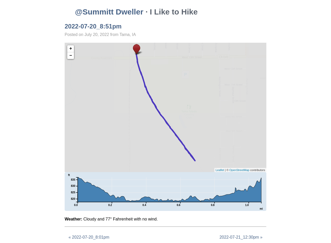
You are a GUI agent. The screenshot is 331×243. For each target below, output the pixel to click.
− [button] (70, 56)
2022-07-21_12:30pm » (241, 237)
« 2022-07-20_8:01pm (89, 237)
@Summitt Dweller (109, 12)
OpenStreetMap (239, 170)
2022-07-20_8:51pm (93, 26)
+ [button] (70, 49)
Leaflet (220, 170)
